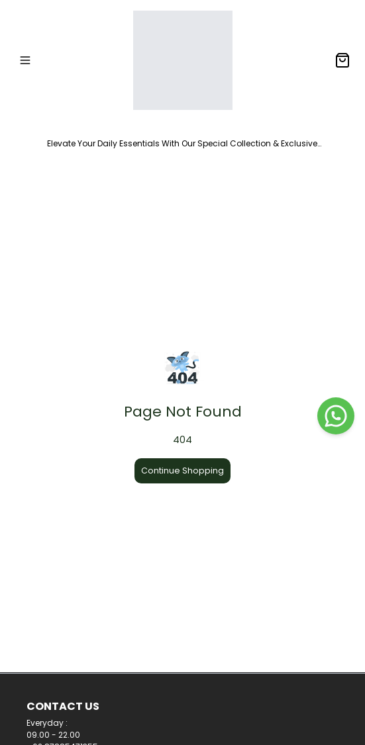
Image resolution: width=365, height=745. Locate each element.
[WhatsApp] (335, 415)
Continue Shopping (182, 470)
